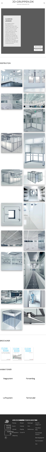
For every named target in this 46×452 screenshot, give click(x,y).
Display (14, 423)
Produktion (15, 432)
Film (29, 426)
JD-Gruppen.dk (23, 2)
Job (36, 444)
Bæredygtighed (39, 437)
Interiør (14, 429)
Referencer (31, 429)
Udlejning (14, 435)
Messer (22, 423)
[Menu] (2, 3)
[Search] (44, 3)
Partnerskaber (39, 440)
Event (13, 426)
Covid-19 (22, 432)
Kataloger (30, 423)
